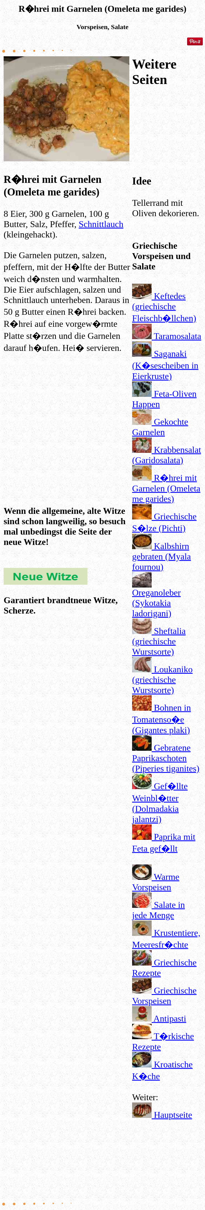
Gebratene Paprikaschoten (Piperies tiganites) (165, 758)
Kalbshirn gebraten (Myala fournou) (161, 556)
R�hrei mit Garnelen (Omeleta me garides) (166, 488)
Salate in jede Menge (158, 910)
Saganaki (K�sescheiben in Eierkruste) (165, 365)
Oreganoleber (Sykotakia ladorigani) (156, 602)
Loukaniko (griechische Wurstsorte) (162, 679)
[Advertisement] (67, 413)
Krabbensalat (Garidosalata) (166, 455)
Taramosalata (177, 336)
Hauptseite (173, 1115)
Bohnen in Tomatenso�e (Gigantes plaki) (161, 719)
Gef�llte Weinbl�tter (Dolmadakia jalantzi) (160, 802)
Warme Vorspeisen (155, 882)
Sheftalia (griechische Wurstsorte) (159, 641)
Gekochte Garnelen (160, 427)
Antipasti (169, 1018)
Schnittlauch (101, 224)
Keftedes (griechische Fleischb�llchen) (164, 307)
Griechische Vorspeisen (164, 995)
